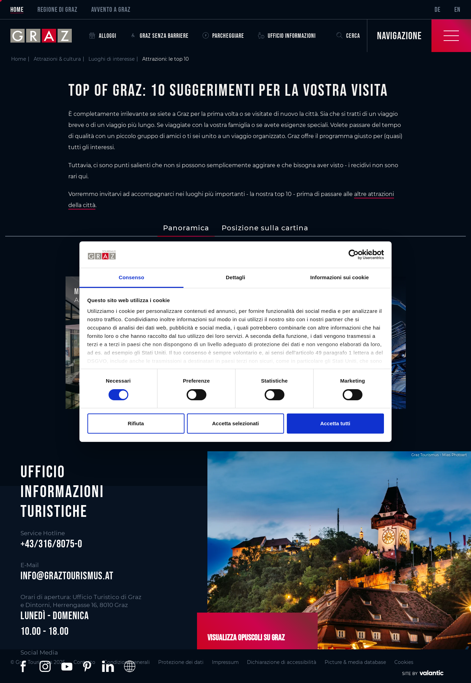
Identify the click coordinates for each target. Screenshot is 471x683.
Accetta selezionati (235, 423)
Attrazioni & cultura (57, 59)
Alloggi (102, 35)
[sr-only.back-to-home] (46, 35)
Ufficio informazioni (287, 35)
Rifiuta (136, 423)
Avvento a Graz (110, 9)
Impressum (225, 662)
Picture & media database (355, 662)
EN (457, 9)
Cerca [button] (348, 35)
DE (437, 9)
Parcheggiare (223, 35)
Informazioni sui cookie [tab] (339, 277)
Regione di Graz (57, 9)
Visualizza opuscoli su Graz (246, 637)
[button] (24, 666)
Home (17, 9)
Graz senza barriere (159, 35)
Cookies (403, 662)
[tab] (186, 228)
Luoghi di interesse (111, 59)
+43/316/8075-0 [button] (51, 543)
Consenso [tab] (131, 277)
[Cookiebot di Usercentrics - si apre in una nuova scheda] (353, 254)
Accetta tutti (335, 423)
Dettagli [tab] (235, 277)
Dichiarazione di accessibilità (281, 662)
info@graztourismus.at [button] (66, 575)
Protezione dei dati (181, 662)
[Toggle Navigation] (419, 35)
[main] (235, 230)
